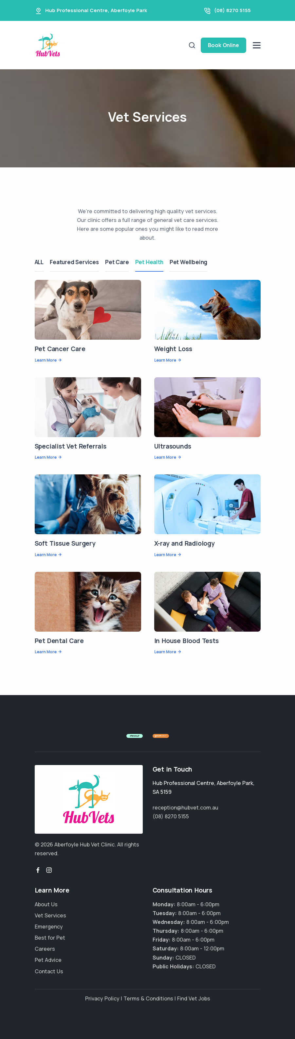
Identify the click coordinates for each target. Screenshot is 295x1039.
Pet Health (150, 262)
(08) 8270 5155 (232, 10)
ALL (39, 262)
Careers (45, 948)
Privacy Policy (102, 998)
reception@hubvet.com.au (185, 807)
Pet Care (117, 262)
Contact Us (49, 971)
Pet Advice (48, 959)
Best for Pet (50, 937)
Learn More (46, 360)
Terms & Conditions (148, 998)
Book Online (223, 45)
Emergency (49, 926)
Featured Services (74, 262)
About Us (46, 904)
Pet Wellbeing (189, 262)
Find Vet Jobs (193, 998)
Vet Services (50, 915)
